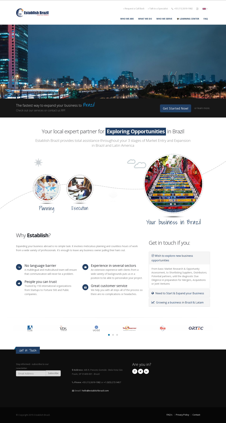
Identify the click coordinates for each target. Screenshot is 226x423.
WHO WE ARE (127, 18)
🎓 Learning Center (188, 18)
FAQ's (169, 414)
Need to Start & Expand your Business (177, 293)
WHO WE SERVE (164, 18)
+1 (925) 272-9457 (112, 382)
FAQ (206, 18)
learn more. (203, 108)
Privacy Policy (182, 414)
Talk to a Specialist (158, 8)
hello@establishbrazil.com (95, 390)
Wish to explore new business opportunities (172, 258)
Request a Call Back (133, 8)
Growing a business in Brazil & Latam (177, 302)
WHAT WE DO (145, 18)
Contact (196, 414)
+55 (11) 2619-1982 (183, 8)
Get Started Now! (175, 108)
